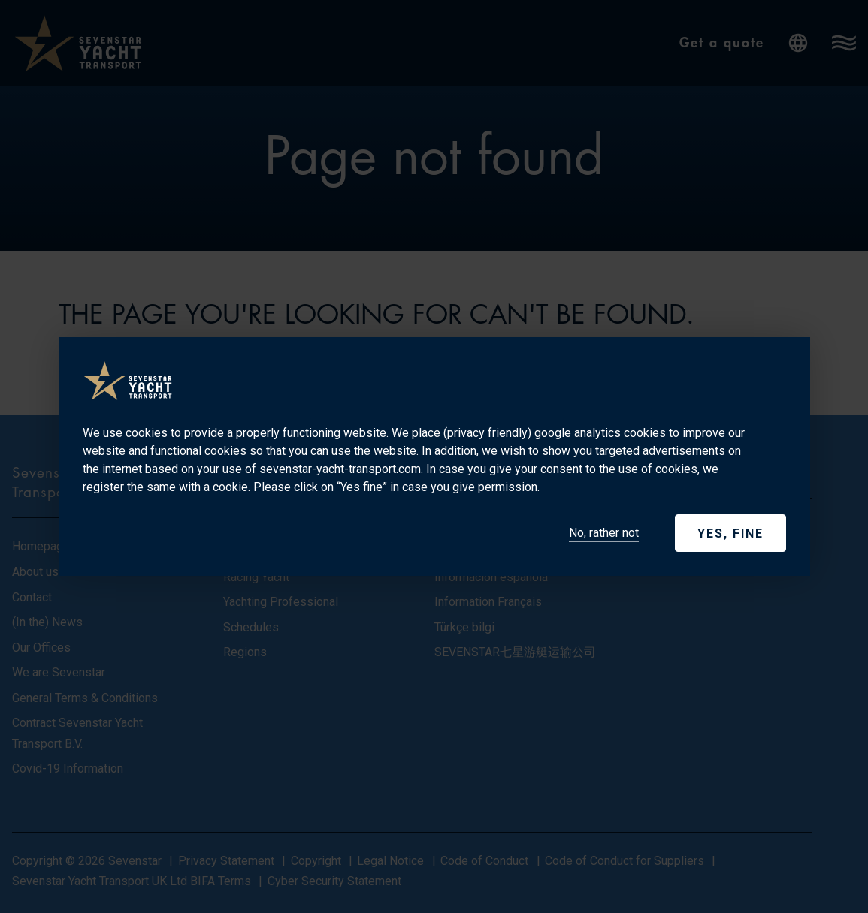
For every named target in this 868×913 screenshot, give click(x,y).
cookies (147, 433)
